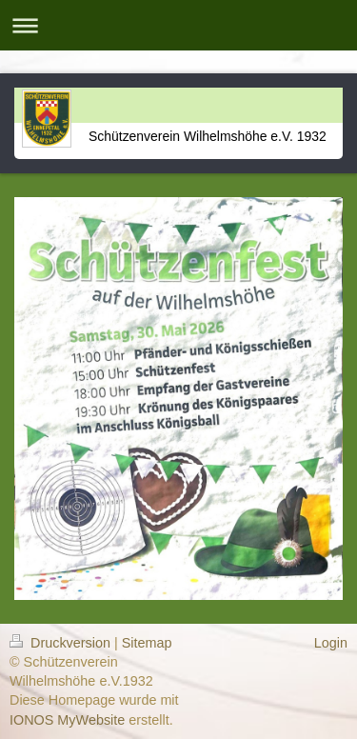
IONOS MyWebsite (67, 720)
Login (330, 642)
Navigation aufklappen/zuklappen (178, 25)
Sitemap (147, 642)
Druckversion (62, 642)
